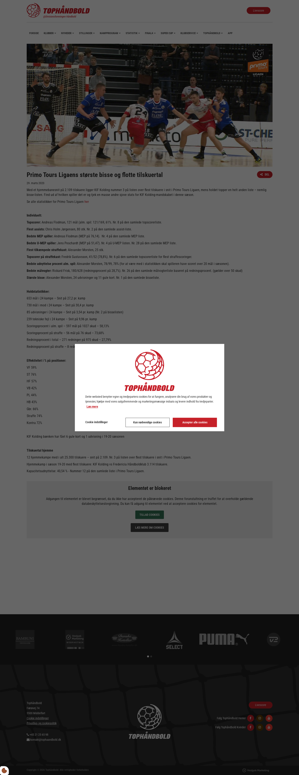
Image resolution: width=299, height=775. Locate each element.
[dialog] (149, 387)
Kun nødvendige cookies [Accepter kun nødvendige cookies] (147, 422)
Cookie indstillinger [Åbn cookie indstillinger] (96, 422)
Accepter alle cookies (194, 422)
